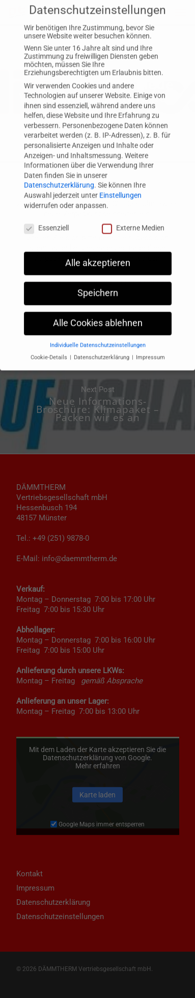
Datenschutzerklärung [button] (102, 322)
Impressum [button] (150, 322)
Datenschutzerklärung (59, 150)
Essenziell (46, 193)
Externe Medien (133, 193)
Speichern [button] (97, 258)
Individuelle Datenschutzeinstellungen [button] (98, 310)
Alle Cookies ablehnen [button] (98, 288)
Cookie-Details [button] (50, 322)
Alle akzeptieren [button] (97, 228)
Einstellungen (120, 160)
